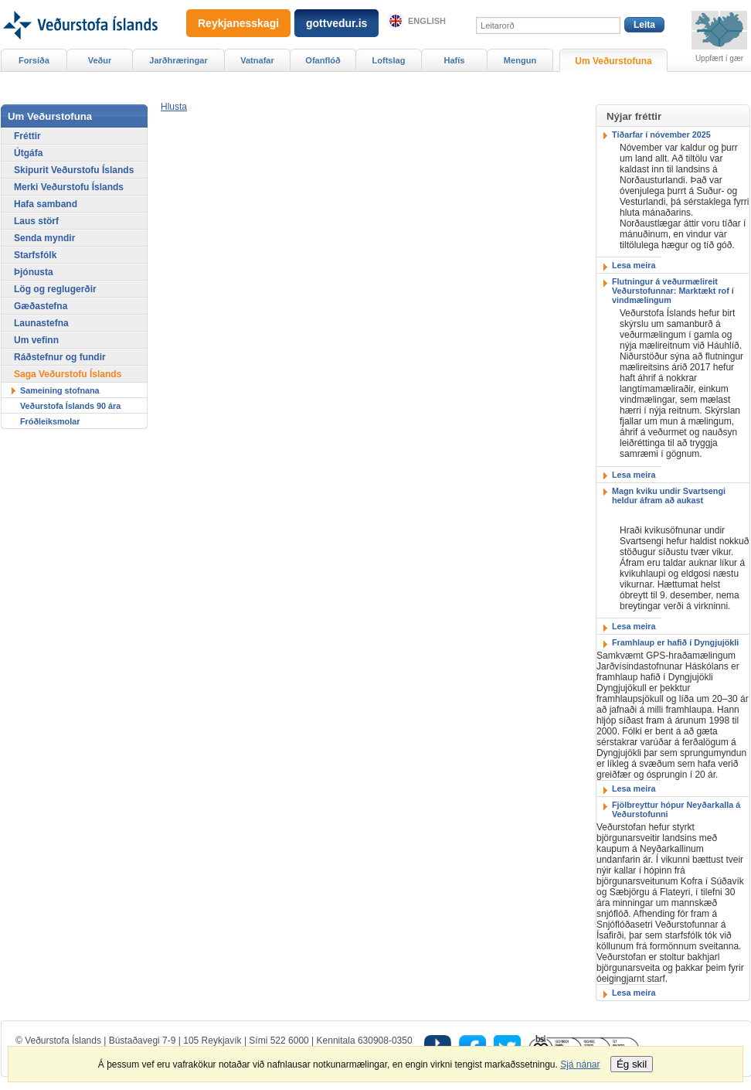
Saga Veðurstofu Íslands (67, 374)
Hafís (454, 60)
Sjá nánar (580, 1064)
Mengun (520, 60)
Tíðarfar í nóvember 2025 (661, 134)
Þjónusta (33, 272)
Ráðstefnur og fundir (60, 357)
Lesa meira (633, 265)
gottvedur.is (336, 23)
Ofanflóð (322, 60)
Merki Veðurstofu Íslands (69, 187)
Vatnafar (257, 60)
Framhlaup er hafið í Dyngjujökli (675, 642)
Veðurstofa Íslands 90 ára (70, 405)
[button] (174, 106)
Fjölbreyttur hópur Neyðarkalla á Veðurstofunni (676, 809)
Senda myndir (44, 238)
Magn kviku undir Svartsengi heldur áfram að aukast (669, 495)
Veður (100, 60)
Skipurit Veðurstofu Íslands (74, 170)
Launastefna (41, 323)
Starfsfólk (35, 255)
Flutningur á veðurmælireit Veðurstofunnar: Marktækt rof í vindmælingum (673, 291)
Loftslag (389, 60)
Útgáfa (28, 153)
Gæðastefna (40, 306)
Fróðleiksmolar (50, 421)
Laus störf (36, 221)
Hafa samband (45, 204)
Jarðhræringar (178, 60)
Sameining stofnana (60, 390)
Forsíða (34, 60)
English (427, 21)
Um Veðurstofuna (613, 61)
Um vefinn (36, 340)
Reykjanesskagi (238, 23)
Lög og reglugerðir (55, 289)
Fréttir (27, 136)
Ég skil (632, 1064)
